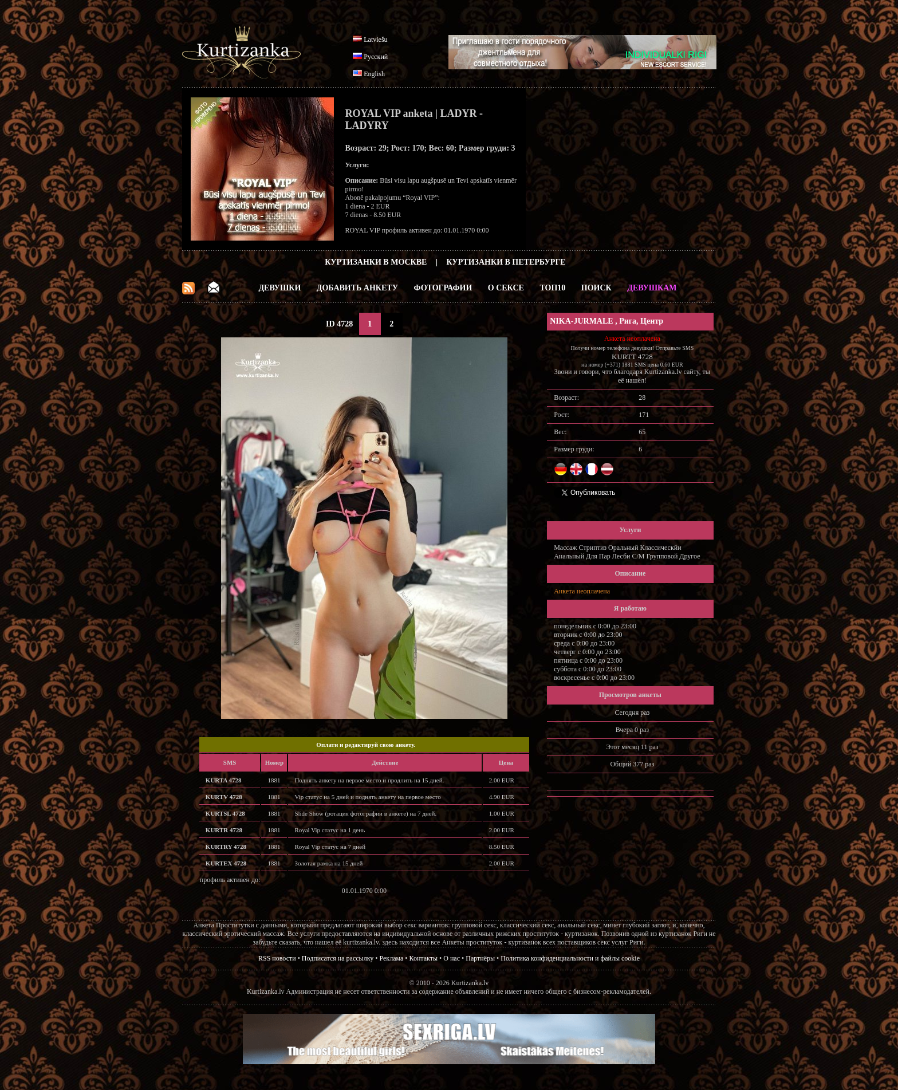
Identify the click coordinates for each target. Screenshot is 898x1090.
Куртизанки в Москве (376, 262)
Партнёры (480, 958)
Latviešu (375, 40)
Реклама (392, 958)
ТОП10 (552, 288)
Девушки (279, 288)
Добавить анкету (357, 288)
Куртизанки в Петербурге (506, 262)
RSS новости (277, 958)
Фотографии (442, 288)
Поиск (596, 288)
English (374, 74)
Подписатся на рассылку (337, 958)
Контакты (423, 958)
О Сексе (506, 288)
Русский (376, 57)
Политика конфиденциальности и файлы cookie (570, 958)
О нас (451, 958)
